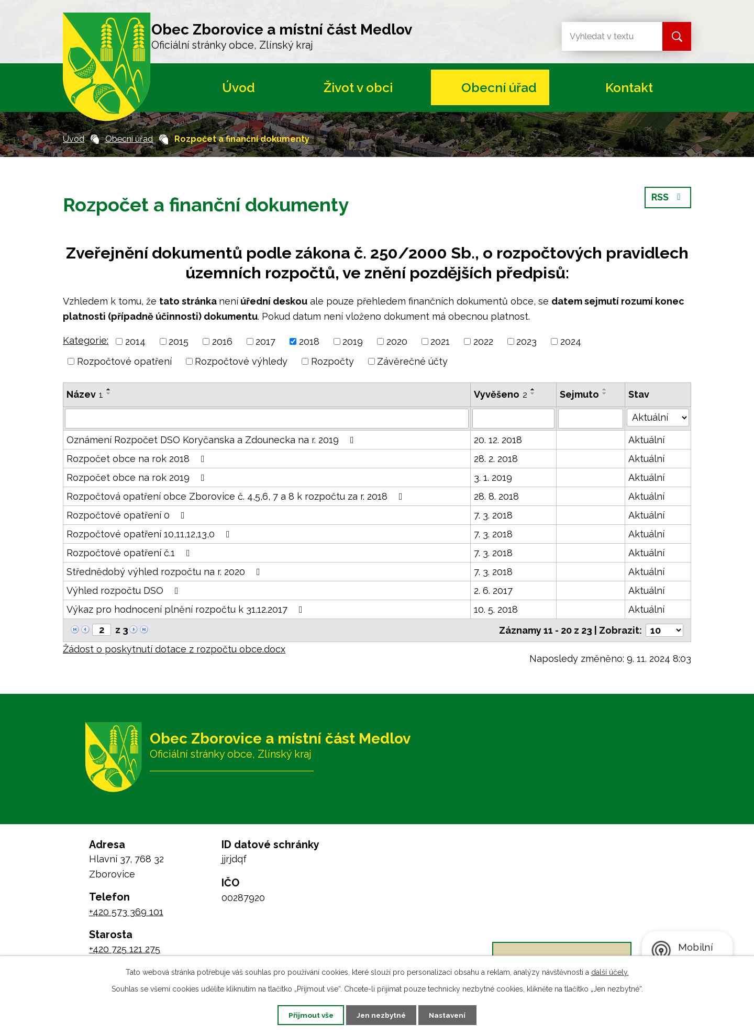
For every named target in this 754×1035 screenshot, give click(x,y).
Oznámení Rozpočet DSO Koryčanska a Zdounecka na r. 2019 (212, 439)
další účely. (610, 972)
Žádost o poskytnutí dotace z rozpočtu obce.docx (174, 649)
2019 (352, 341)
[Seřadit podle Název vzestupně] (109, 389)
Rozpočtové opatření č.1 (130, 552)
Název (84, 394)
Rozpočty (332, 361)
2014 (135, 341)
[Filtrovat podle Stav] (658, 417)
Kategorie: (85, 340)
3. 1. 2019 (493, 477)
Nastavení (452, 1014)
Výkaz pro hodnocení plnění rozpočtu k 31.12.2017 (186, 609)
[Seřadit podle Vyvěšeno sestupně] (533, 393)
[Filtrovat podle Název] (267, 419)
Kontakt (629, 87)
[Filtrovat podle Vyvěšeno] (513, 419)
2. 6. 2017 (493, 590)
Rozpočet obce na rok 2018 (137, 458)
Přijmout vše (306, 1014)
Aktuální (646, 439)
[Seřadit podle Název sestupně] (109, 393)
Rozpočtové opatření (124, 361)
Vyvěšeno (500, 394)
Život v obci (358, 87)
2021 (440, 341)
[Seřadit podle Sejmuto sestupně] (605, 393)
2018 (309, 341)
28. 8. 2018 (496, 496)
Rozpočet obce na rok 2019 (137, 477)
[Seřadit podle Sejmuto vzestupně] (605, 389)
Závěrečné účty (412, 361)
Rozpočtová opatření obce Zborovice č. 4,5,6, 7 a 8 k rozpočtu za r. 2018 (236, 496)
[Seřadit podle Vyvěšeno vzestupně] (533, 389)
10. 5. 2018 (496, 609)
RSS (668, 199)
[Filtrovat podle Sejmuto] (591, 419)
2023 (526, 341)
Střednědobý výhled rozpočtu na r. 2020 (165, 571)
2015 (178, 341)
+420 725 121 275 (124, 948)
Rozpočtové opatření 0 (127, 515)
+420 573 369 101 (126, 911)
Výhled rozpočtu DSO (124, 590)
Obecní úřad (499, 87)
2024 (570, 341)
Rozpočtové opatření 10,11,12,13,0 (150, 533)
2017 (265, 341)
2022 (483, 341)
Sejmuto (579, 394)
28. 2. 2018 (496, 458)
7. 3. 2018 (493, 515)
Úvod (238, 87)
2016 (222, 341)
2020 (396, 341)
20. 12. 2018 (498, 439)
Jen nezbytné (381, 1014)
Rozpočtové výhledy (241, 361)
